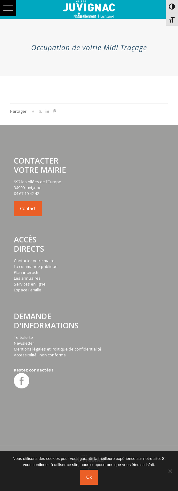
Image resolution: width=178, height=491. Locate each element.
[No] (170, 471)
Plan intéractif (27, 272)
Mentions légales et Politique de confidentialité (57, 349)
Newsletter (24, 343)
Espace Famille (27, 290)
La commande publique (36, 266)
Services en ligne (30, 284)
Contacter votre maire (34, 260)
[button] (8, 8)
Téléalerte (23, 337)
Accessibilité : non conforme (40, 355)
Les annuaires (27, 278)
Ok (89, 477)
